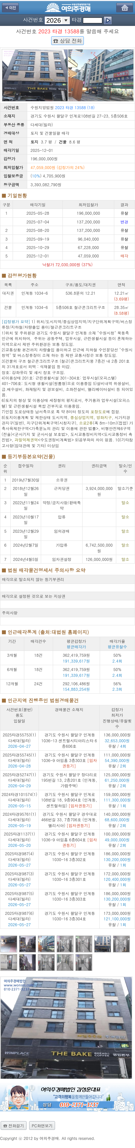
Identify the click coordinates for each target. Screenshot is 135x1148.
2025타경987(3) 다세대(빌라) (19, 876)
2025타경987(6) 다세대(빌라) (19, 915)
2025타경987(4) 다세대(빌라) (19, 856)
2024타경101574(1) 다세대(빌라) (19, 796)
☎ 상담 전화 (67, 40)
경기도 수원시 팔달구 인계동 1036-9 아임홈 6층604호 (69, 839)
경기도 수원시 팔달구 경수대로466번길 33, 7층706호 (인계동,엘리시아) (69, 819)
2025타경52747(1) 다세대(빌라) (19, 777)
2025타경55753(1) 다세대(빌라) (19, 737)
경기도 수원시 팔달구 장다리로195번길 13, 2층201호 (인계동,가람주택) (69, 780)
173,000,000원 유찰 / (117, 918)
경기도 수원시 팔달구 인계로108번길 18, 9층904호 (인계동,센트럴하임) (69, 799)
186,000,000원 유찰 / (117, 859)
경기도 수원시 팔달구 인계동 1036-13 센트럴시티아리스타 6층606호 (69, 740)
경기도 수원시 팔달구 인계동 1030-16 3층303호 (69, 896)
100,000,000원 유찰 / (117, 839)
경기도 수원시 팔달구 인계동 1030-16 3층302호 (69, 856)
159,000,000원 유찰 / (117, 799)
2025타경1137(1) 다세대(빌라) (19, 836)
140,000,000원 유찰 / (117, 819)
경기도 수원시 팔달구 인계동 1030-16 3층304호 (69, 915)
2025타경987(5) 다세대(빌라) (19, 896)
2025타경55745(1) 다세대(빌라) (19, 757)
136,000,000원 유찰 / (117, 740)
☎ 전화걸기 (13, 1125)
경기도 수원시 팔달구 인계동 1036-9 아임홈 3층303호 (69, 760)
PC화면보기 (42, 1125)
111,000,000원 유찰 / (117, 760)
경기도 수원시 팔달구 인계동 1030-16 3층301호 (69, 876)
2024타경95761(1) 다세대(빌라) (19, 816)
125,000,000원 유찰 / (117, 780)
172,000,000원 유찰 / (117, 879)
